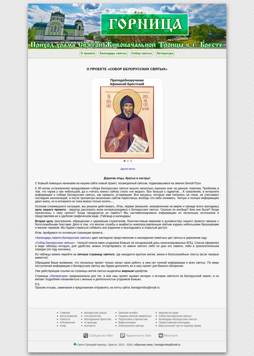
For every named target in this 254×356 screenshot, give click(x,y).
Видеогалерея (127, 322)
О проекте (88, 53)
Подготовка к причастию (133, 319)
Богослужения (68, 315)
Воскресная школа (95, 312)
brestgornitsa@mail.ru (167, 344)
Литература (165, 53)
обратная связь (143, 344)
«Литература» (58, 276)
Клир (63, 325)
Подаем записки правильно (135, 315)
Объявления (67, 322)
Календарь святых (113, 53)
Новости (65, 319)
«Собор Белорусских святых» (55, 242)
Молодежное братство (97, 319)
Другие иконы (128, 168)
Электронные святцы (131, 325)
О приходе (90, 322)
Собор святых (141, 53)
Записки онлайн (128, 312)
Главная (65, 312)
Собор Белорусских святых (175, 315)
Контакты (89, 325)
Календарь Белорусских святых (178, 319)
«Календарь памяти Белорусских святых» (63, 237)
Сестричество (92, 315)
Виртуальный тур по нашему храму (180, 325)
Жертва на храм (168, 312)
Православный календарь (174, 322)
